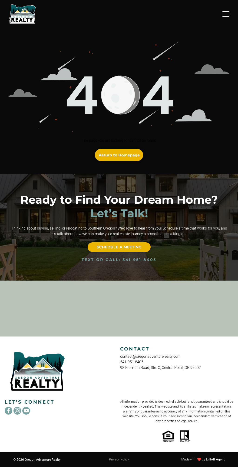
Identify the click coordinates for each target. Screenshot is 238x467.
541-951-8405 (139, 260)
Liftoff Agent (215, 459)
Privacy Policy (119, 459)
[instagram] (17, 411)
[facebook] (8, 411)
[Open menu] (225, 13)
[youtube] (26, 411)
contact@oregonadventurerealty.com (150, 356)
